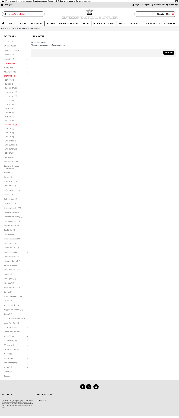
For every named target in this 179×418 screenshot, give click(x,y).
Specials (7, 376)
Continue (169, 53)
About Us (41, 401)
